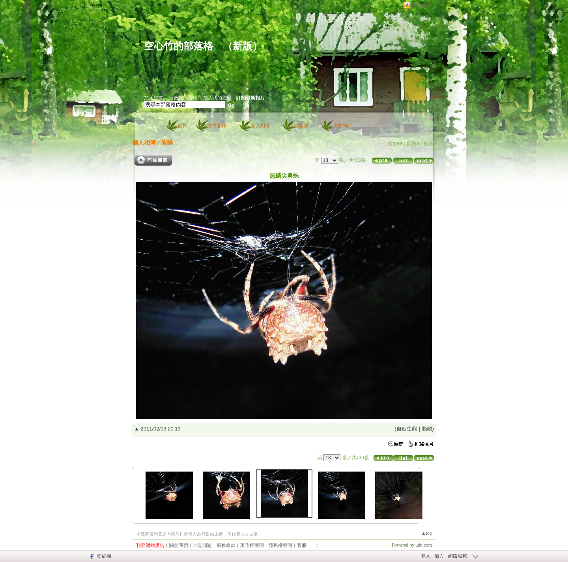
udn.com (423, 545)
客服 (301, 545)
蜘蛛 (168, 142)
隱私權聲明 (280, 545)
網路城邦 (421, 5)
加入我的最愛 (217, 98)
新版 (242, 46)
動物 (427, 429)
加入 (439, 556)
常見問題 (202, 545)
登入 (425, 556)
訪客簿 (301, 125)
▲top (426, 533)
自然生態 (406, 429)
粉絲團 (104, 556)
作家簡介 (342, 125)
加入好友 (153, 98)
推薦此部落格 (183, 98)
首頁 (182, 125)
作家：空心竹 (158, 92)
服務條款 (226, 545)
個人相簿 (260, 125)
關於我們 (178, 545)
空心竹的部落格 (178, 46)
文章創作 (216, 125)
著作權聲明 (252, 545)
